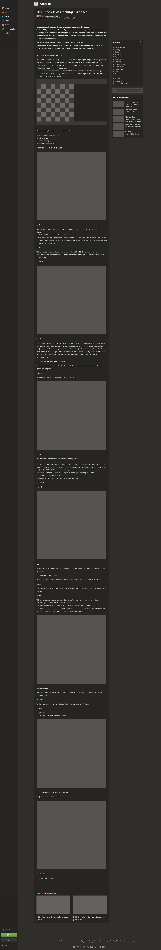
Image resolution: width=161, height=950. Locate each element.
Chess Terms (48, 941)
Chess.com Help (120, 74)
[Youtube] (91, 946)
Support (40, 941)
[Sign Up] (9, 935)
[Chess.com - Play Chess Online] (9, 3)
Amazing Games (120, 64)
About (56, 941)
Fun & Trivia (119, 69)
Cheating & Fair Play (116, 941)
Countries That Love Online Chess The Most (133, 125)
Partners (126, 941)
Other (117, 71)
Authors (117, 79)
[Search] (127, 90)
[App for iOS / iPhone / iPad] (74, 947)
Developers (73, 941)
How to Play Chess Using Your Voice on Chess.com (132, 104)
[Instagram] (99, 947)
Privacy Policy (93, 941)
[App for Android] (77, 947)
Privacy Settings (104, 941)
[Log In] (9, 940)
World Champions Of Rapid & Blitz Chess (132, 133)
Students (61, 941)
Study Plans (119, 81)
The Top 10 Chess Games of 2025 (131, 111)
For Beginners (120, 47)
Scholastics (119, 54)
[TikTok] (84, 947)
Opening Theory (73, 18)
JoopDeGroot (49, 16)
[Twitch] (96, 947)
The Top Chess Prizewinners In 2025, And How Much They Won (132, 119)
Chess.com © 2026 (88, 943)
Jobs (67, 941)
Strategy (118, 50)
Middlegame (119, 59)
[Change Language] (9, 945)
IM (43, 16)
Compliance (134, 941)
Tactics (117, 52)
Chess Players (119, 67)
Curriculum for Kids (121, 83)
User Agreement (83, 941)
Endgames (118, 62)
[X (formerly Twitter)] (87, 947)
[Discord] (103, 947)
